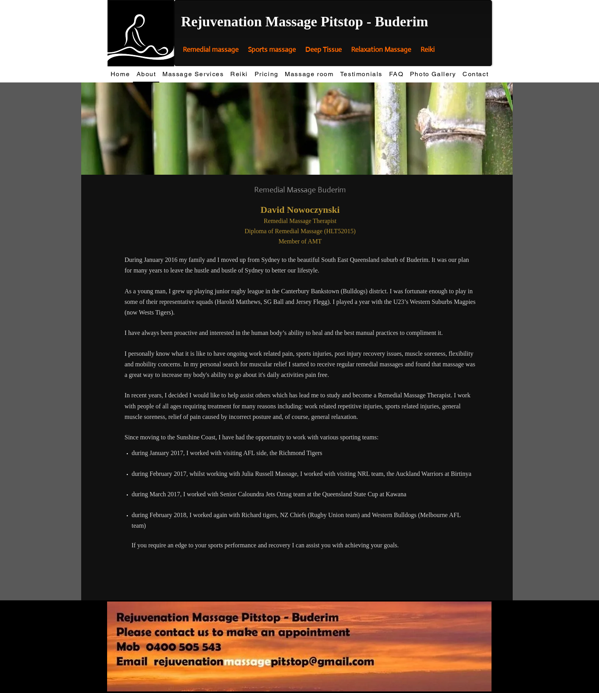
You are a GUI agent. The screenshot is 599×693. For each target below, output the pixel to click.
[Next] (501, 128)
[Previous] (92, 128)
